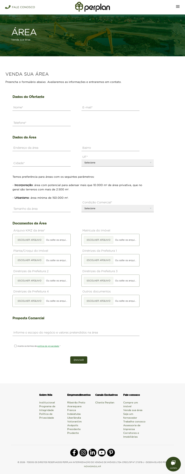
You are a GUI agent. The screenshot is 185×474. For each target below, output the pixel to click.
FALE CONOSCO (23, 7)
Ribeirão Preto (76, 402)
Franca (71, 410)
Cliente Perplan (104, 402)
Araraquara (74, 406)
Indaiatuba (74, 413)
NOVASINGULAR (92, 466)
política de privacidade (48, 346)
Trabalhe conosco (134, 421)
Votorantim (74, 421)
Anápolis (72, 425)
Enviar (79, 360)
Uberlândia (74, 417)
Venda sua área (132, 410)
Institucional (47, 402)
